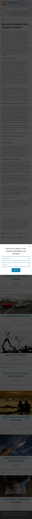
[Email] (16, 36)
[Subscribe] (16, 42)
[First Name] (16, 30)
